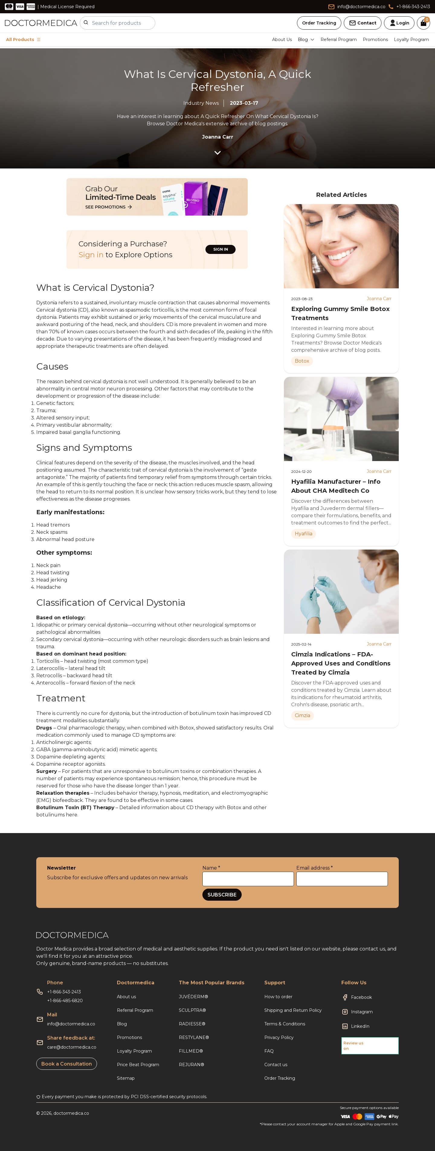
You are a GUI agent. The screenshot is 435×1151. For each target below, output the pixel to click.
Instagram (362, 1012)
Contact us (275, 1064)
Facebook (361, 997)
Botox (186, 728)
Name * (211, 868)
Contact (362, 23)
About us (126, 996)
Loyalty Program (411, 39)
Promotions (375, 39)
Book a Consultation (66, 1064)
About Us (282, 39)
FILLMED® (191, 1051)
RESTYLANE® (194, 1037)
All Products (23, 39)
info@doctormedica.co (71, 1024)
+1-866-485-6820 (65, 1000)
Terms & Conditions (284, 1024)
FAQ (269, 1051)
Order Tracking (319, 23)
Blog (122, 1024)
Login (399, 23)
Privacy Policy (279, 1037)
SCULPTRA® (192, 1010)
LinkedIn (360, 1026)
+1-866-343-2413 (64, 992)
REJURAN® (191, 1064)
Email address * (314, 868)
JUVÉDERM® (193, 996)
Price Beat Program (138, 1064)
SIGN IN (220, 249)
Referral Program (339, 39)
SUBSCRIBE (222, 895)
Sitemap (126, 1078)
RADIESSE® (192, 1024)
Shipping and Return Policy (293, 1010)
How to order (278, 996)
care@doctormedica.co (71, 1047)
